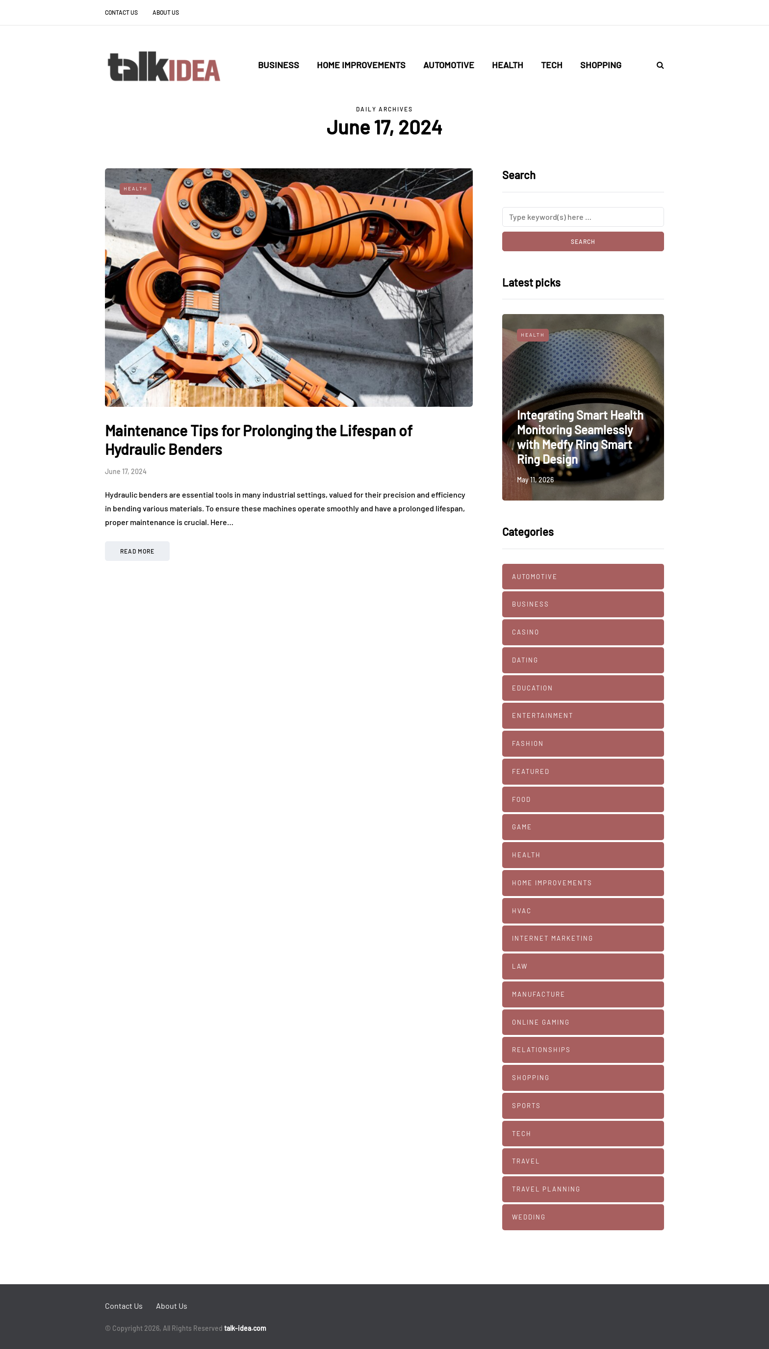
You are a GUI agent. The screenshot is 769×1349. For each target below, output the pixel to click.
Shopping (600, 64)
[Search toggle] (656, 64)
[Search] (583, 217)
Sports (526, 1106)
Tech (552, 64)
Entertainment (542, 715)
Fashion (528, 743)
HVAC (522, 911)
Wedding (529, 1217)
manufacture (538, 994)
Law (520, 966)
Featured (531, 771)
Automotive (448, 64)
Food (521, 799)
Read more (137, 551)
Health (507, 64)
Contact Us (121, 12)
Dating (525, 660)
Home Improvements (361, 64)
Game (522, 827)
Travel (526, 1161)
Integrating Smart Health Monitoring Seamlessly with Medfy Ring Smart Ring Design (580, 437)
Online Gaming (541, 1022)
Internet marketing (552, 938)
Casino (525, 632)
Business (278, 64)
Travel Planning (546, 1189)
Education (532, 688)
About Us (166, 12)
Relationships (541, 1050)
